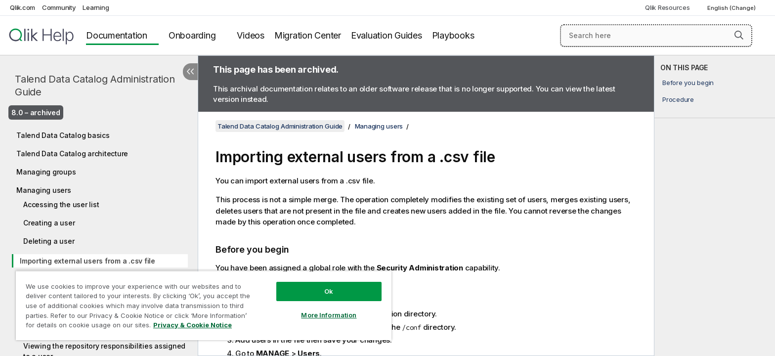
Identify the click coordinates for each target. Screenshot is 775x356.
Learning (96, 7)
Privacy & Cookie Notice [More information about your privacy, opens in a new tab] (192, 325)
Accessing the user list (61, 204)
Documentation (116, 35)
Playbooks (453, 35)
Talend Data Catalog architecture (72, 153)
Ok (328, 291)
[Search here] (656, 35)
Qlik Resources (667, 7)
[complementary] (714, 205)
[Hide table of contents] (190, 71)
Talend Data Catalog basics (63, 135)
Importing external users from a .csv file (87, 261)
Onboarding (192, 35)
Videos (250, 35)
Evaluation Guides (386, 35)
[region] (203, 305)
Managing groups (46, 172)
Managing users (43, 190)
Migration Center (307, 35)
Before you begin (688, 83)
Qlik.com (22, 7)
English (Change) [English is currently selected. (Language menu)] (732, 7)
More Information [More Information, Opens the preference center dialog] (328, 315)
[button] (739, 35)
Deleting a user (48, 241)
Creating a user (49, 223)
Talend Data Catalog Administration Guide (95, 85)
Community (59, 7)
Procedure (678, 99)
